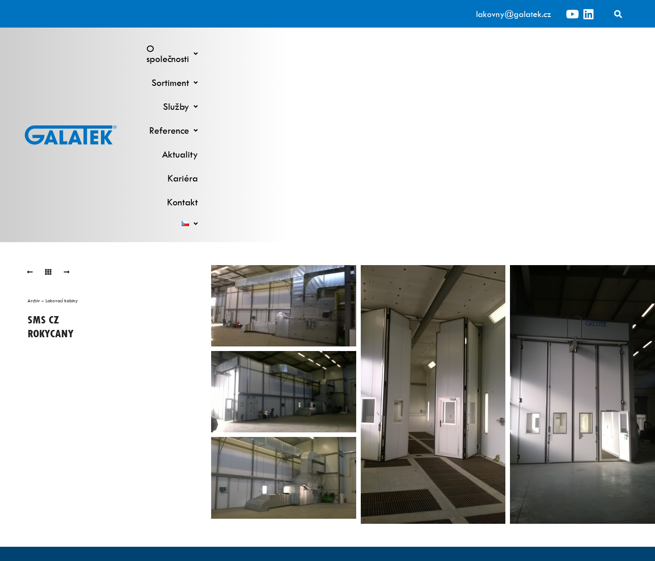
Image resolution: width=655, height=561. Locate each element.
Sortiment (316, 48)
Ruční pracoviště (250, 476)
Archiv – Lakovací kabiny (53, 128)
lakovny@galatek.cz (513, 14)
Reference (426, 48)
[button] (248, 49)
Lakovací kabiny (250, 465)
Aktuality (482, 48)
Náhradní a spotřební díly (404, 465)
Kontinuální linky (251, 442)
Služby (370, 48)
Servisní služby (404, 453)
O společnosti (249, 48)
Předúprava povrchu (251, 488)
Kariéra (529, 48)
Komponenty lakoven (404, 476)
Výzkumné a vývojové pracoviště (404, 442)
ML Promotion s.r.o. (379, 548)
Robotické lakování (250, 453)
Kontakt (573, 48)
